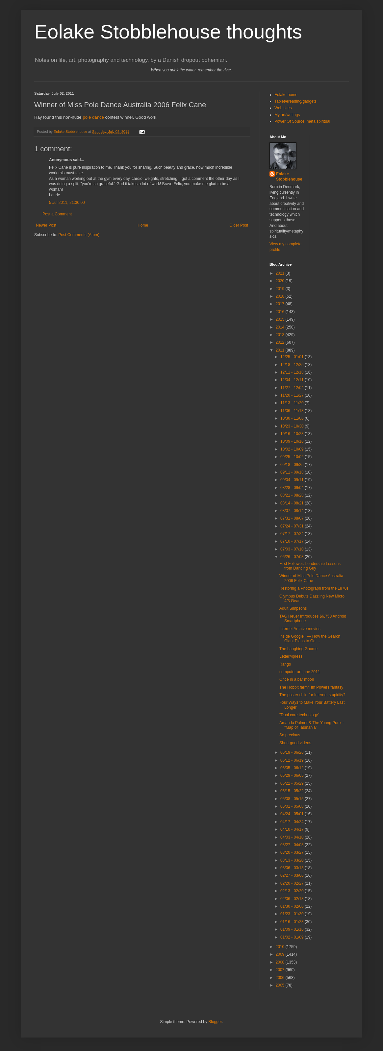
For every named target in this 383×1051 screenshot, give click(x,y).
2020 (281, 281)
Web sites (283, 108)
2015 (281, 319)
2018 (281, 296)
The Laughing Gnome (298, 649)
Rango (285, 664)
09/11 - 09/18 (292, 472)
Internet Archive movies (299, 628)
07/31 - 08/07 (292, 518)
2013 (281, 334)
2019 (281, 288)
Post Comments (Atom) (78, 234)
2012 (281, 342)
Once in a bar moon (296, 679)
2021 (281, 273)
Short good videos (295, 743)
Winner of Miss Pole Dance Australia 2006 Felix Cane (311, 578)
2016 (281, 311)
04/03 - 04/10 (292, 837)
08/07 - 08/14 (292, 510)
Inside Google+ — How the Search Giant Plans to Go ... (309, 638)
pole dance (93, 117)
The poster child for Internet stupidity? (312, 695)
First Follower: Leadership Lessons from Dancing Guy (310, 566)
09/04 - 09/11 (292, 479)
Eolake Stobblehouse (289, 177)
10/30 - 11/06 (292, 418)
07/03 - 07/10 (292, 549)
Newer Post (46, 225)
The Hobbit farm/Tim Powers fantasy (311, 687)
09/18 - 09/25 (292, 464)
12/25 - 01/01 (292, 356)
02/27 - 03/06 (292, 875)
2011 (281, 350)
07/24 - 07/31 (292, 526)
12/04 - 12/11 (292, 380)
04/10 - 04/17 (292, 829)
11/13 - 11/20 (292, 403)
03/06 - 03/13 (292, 868)
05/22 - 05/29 (292, 783)
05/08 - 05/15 (292, 798)
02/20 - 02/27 (292, 883)
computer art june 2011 (299, 672)
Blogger (215, 1021)
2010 (281, 946)
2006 (281, 977)
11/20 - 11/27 (292, 395)
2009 (281, 954)
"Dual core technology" (299, 715)
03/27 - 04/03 (292, 845)
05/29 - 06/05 (292, 775)
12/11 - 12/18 (292, 372)
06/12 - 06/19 (292, 760)
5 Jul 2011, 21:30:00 (67, 202)
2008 (281, 962)
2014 (281, 327)
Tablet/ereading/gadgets (295, 101)
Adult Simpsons (293, 608)
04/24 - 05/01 (292, 814)
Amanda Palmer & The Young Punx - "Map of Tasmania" (311, 725)
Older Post (238, 225)
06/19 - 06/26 (292, 752)
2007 (281, 969)
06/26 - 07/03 (292, 556)
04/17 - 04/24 (292, 821)
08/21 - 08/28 (292, 495)
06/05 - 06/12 (292, 768)
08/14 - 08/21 (292, 503)
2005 (281, 985)
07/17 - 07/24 (292, 533)
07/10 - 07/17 (292, 541)
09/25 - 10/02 (292, 456)
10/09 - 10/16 (292, 441)
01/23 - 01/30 (292, 914)
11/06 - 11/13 (292, 410)
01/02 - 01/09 (292, 937)
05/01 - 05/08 (292, 806)
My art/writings (287, 114)
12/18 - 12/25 (292, 364)
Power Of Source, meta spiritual (302, 121)
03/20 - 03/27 (292, 852)
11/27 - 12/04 (292, 387)
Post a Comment (57, 214)
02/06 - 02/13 (292, 898)
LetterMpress (290, 656)
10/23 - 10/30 (292, 426)
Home (143, 225)
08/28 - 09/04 (292, 487)
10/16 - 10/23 (292, 433)
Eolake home (285, 94)
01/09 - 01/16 (292, 929)
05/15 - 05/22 (292, 791)
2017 (281, 304)
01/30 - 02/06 (292, 906)
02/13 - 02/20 (292, 891)
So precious (289, 735)
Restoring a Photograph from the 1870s (313, 588)
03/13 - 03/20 (292, 860)
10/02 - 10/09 (292, 449)
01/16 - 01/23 (292, 921)
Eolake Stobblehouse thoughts (168, 32)
